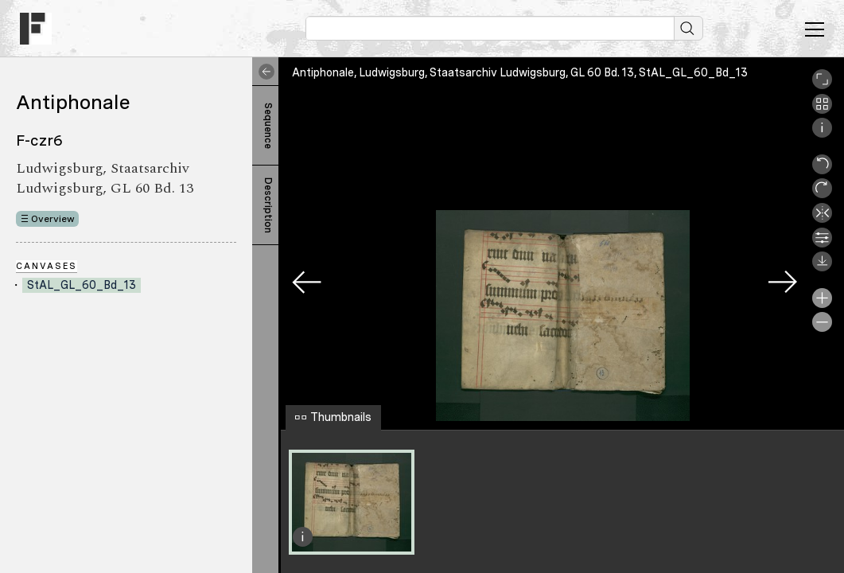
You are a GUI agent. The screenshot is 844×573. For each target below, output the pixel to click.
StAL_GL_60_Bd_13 (81, 285)
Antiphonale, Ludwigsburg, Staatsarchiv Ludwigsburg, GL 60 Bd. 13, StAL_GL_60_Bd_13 (520, 72)
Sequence (268, 126)
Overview (53, 218)
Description (268, 205)
